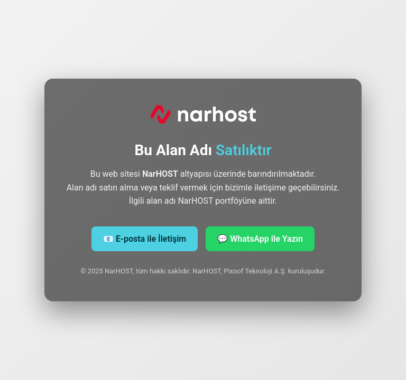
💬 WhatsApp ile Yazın (260, 239)
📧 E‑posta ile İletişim (144, 239)
